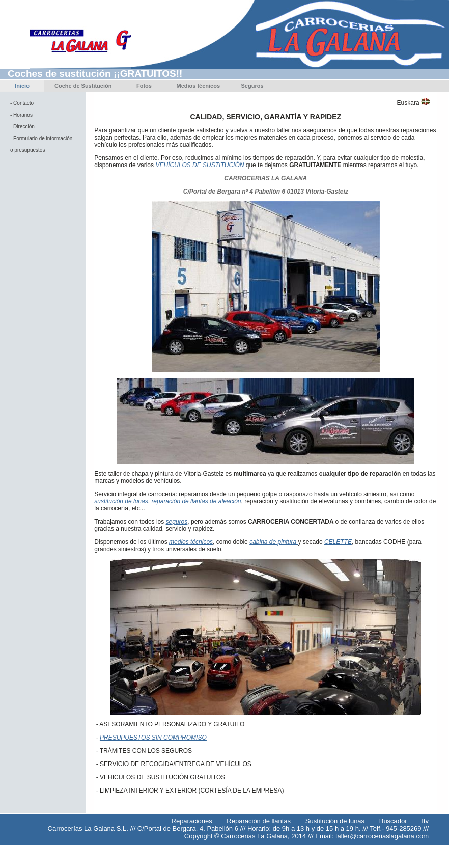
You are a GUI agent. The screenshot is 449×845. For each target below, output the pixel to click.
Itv (425, 821)
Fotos (144, 86)
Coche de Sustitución (82, 86)
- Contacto (22, 103)
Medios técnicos (198, 86)
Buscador (393, 821)
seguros (177, 521)
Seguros (252, 86)
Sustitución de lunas (334, 821)
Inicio (22, 86)
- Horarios (21, 115)
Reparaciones (192, 821)
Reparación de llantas (259, 821)
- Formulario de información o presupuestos (41, 144)
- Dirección (22, 126)
